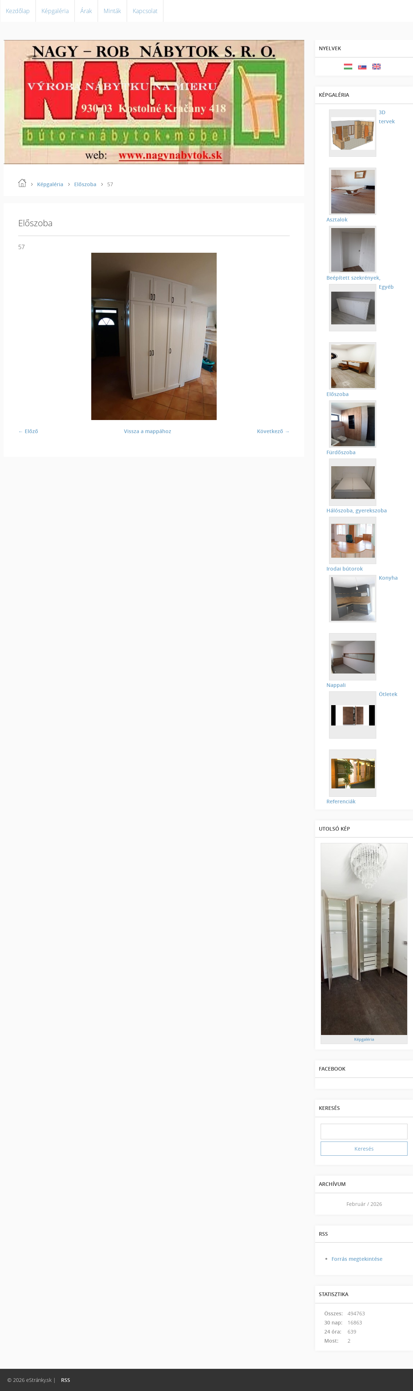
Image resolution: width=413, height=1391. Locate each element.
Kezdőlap (18, 11)
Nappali (388, 635)
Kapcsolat (145, 11)
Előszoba (85, 184)
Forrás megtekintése (357, 1258)
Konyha (387, 577)
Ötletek (387, 694)
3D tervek (386, 117)
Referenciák (340, 801)
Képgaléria (55, 11)
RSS (65, 1379)
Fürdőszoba (340, 452)
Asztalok (336, 219)
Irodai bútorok (344, 568)
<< (329, 1203)
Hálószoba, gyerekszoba (356, 510)
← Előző (28, 431)
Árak (86, 11)
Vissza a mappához (147, 431)
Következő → (273, 431)
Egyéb (385, 286)
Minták (112, 11)
